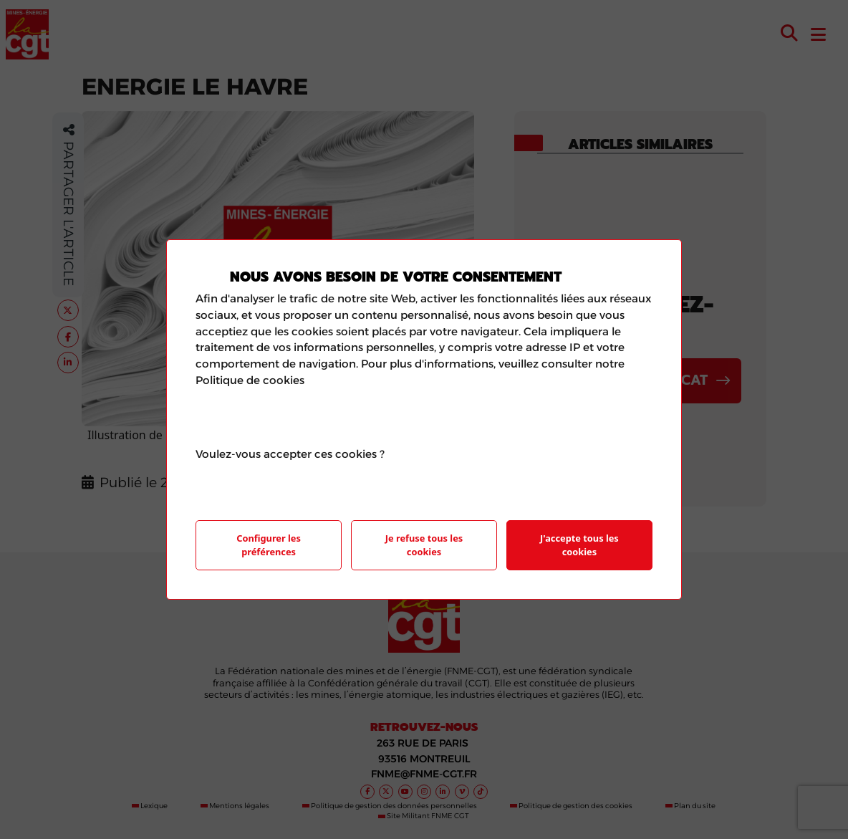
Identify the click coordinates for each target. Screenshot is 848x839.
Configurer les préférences (268, 545)
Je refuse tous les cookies (424, 545)
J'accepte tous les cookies (579, 545)
